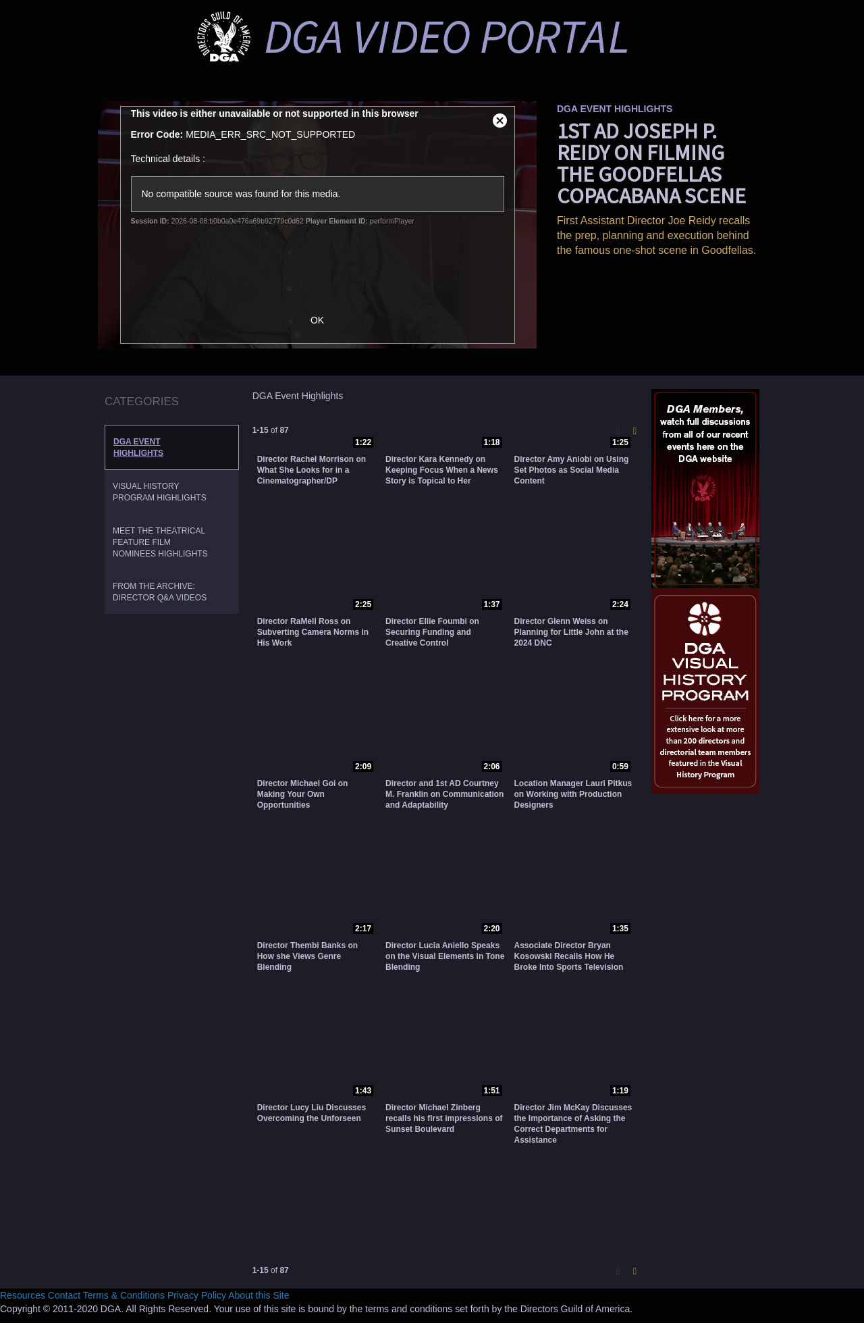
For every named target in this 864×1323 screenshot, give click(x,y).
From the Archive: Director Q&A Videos (160, 591)
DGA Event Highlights (138, 447)
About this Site (258, 1295)
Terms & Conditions (124, 1295)
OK (324, 320)
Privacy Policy (196, 1295)
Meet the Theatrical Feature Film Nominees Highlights (160, 542)
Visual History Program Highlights (160, 492)
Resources (22, 1295)
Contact (64, 1295)
